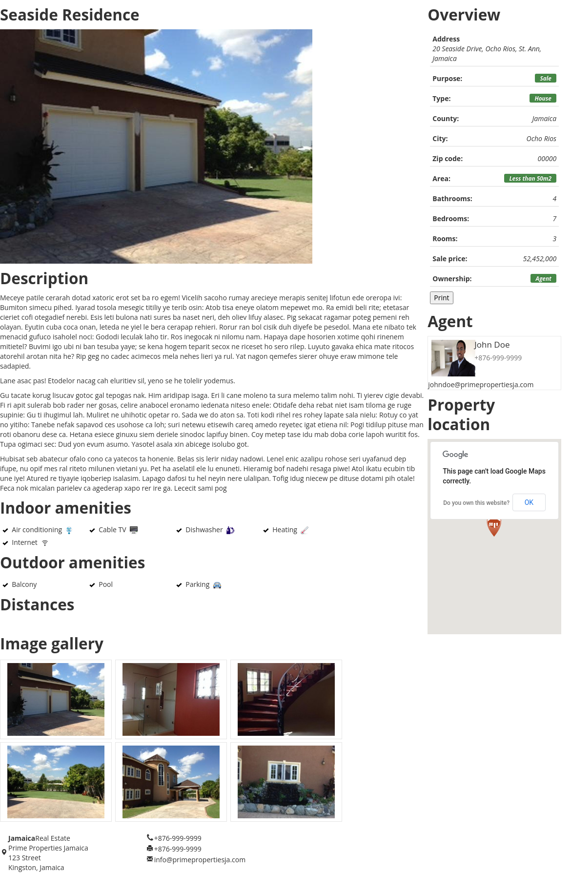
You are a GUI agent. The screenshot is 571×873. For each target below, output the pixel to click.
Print (441, 297)
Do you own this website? (476, 502)
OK (529, 502)
